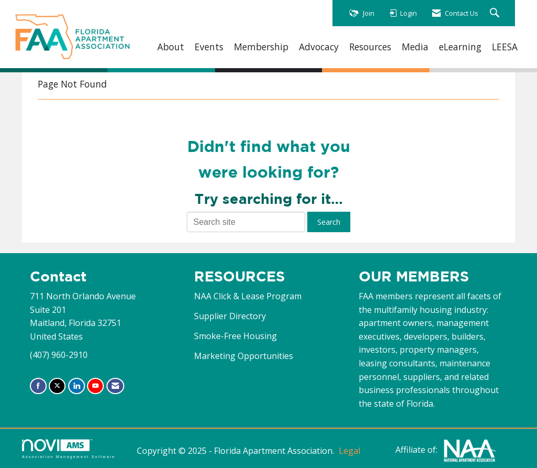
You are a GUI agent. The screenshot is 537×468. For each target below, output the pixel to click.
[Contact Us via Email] (115, 386)
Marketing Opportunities (243, 356)
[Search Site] (496, 13)
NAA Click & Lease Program (248, 296)
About (170, 47)
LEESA (505, 47)
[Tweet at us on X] (57, 386)
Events (209, 47)
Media (415, 47)
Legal (349, 450)
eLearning (460, 47)
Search (328, 222)
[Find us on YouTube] (95, 386)
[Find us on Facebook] (38, 386)
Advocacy (319, 47)
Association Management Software (68, 449)
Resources (370, 47)
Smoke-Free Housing (235, 336)
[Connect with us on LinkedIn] (76, 386)
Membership (261, 47)
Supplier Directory (230, 316)
